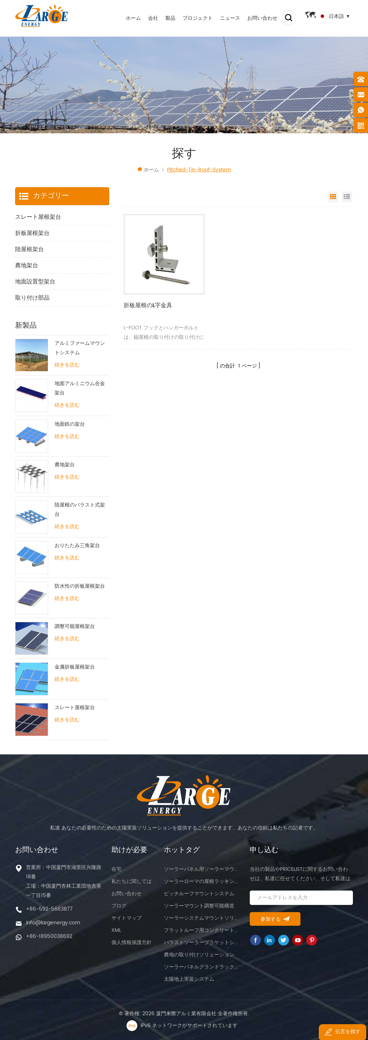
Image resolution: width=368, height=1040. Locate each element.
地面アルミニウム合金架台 (80, 388)
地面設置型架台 (35, 281)
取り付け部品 (32, 297)
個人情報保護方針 (131, 942)
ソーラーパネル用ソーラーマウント (202, 869)
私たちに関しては (131, 881)
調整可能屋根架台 (75, 627)
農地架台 (26, 265)
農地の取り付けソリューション (199, 955)
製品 (165, 18)
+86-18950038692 (49, 936)
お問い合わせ (257, 18)
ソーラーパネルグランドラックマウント (202, 967)
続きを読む (67, 365)
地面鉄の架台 (70, 424)
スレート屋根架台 (38, 217)
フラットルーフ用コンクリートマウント (202, 930)
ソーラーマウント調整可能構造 (199, 906)
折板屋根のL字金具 (148, 297)
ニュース (225, 18)
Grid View (333, 196)
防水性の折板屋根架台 (80, 586)
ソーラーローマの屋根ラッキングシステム (202, 881)
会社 (148, 18)
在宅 (116, 869)
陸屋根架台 (29, 249)
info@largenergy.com (53, 923)
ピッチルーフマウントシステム (199, 893)
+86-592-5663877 (49, 909)
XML (116, 930)
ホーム (128, 18)
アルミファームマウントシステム (80, 348)
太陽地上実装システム (189, 979)
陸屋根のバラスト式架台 (80, 510)
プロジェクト (193, 18)
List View (346, 196)
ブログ (118, 906)
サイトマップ (126, 918)
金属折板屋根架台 (75, 667)
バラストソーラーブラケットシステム (202, 942)
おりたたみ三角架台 (77, 546)
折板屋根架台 (32, 233)
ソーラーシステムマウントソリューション (202, 918)
